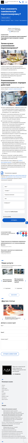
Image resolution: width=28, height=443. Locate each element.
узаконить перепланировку (15, 89)
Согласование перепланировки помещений (12, 431)
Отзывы (4, 393)
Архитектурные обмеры (9, 428)
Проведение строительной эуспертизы (11, 434)
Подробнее (8, 288)
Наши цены (4, 388)
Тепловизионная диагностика (9, 429)
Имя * (2, 325)
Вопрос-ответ (5, 396)
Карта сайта (5, 399)
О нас (3, 386)
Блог (3, 391)
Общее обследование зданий (9, 409)
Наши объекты (5, 389)
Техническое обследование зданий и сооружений (14, 437)
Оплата (3, 394)
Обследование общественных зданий (12, 412)
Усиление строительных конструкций (11, 423)
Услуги (3, 385)
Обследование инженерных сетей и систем (12, 433)
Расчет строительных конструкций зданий (12, 422)
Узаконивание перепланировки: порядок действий (12, 38)
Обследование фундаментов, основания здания (13, 436)
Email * (2, 332)
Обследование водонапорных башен (12, 416)
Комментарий (4, 339)
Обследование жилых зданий (10, 410)
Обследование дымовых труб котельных (13, 418)
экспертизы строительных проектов (17, 175)
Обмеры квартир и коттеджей (10, 427)
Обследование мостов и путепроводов (12, 419)
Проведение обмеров (7, 425)
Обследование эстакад (8, 420)
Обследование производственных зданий (13, 413)
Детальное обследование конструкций (12, 414)
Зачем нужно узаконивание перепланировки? (14, 36)
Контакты (4, 397)
